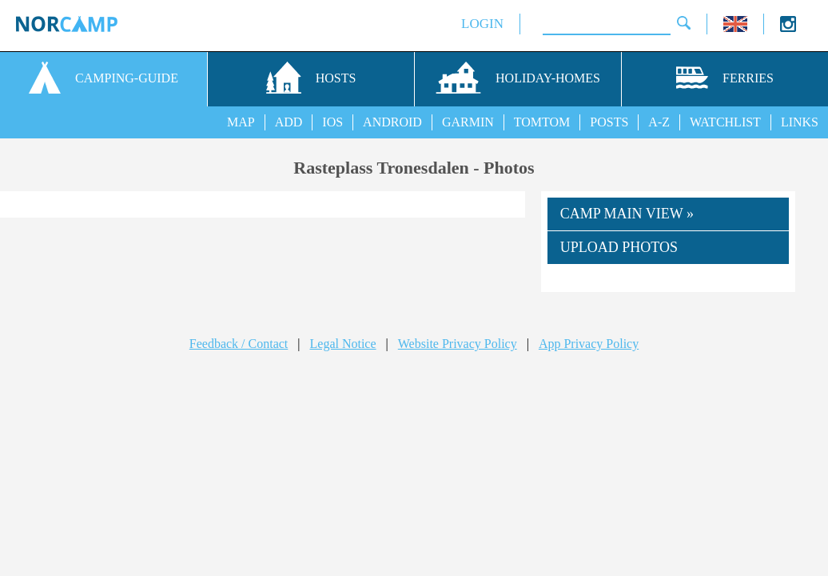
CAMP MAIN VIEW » (627, 214)
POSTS (609, 122)
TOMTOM (542, 122)
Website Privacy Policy (457, 343)
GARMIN (468, 122)
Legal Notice (343, 343)
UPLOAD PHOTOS (619, 247)
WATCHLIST (725, 122)
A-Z (659, 122)
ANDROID (392, 122)
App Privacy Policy (589, 343)
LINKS (799, 122)
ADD (289, 122)
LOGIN (482, 23)
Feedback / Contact (239, 343)
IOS (332, 122)
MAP (241, 122)
